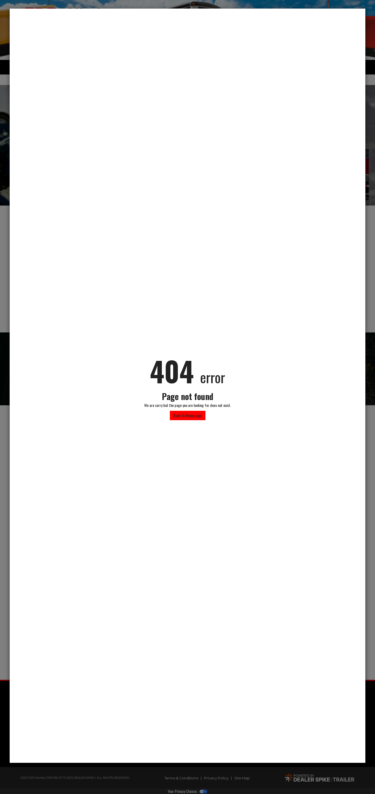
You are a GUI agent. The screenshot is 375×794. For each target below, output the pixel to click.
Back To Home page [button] (187, 415)
